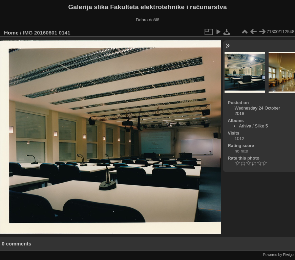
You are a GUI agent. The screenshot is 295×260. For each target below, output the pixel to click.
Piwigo (288, 255)
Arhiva (245, 125)
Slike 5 (261, 125)
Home (11, 33)
